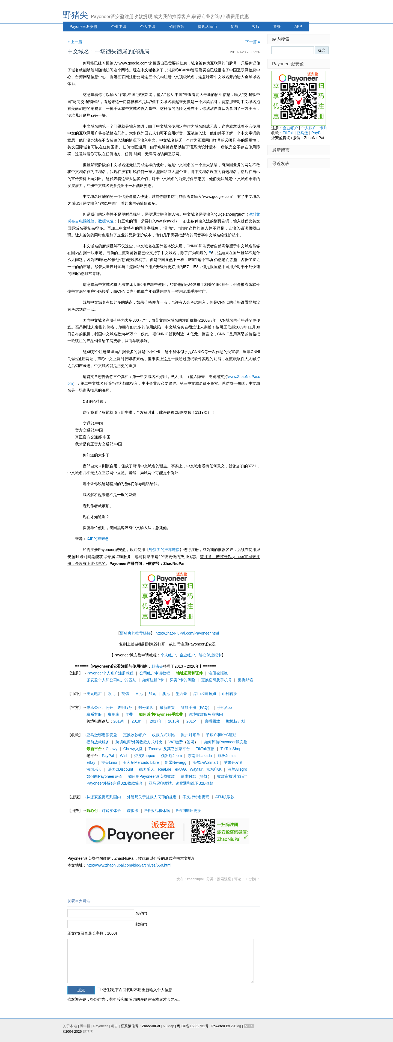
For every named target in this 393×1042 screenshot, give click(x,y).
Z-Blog (236, 1026)
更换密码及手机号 (216, 680)
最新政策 (167, 707)
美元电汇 (94, 693)
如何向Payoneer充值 (104, 776)
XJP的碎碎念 (98, 538)
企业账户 (187, 655)
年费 (129, 714)
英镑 (125, 693)
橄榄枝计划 (235, 721)
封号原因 (146, 707)
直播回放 (212, 721)
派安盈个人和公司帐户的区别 (111, 680)
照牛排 (85, 1026)
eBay (91, 762)
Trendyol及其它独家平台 (169, 749)
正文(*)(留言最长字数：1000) (92, 933)
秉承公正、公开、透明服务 (109, 707)
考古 (114, 1026)
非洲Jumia (227, 755)
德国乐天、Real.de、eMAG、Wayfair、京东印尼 (180, 769)
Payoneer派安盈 (83, 26)
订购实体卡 (111, 810)
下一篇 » (252, 42)
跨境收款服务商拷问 (206, 714)
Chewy (111, 749)
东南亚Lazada (200, 755)
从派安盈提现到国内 (104, 797)
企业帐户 (290, 128)
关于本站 (70, 1026)
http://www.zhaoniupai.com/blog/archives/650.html (129, 865)
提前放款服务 (98, 742)
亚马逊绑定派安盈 (102, 735)
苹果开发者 (233, 762)
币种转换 (229, 693)
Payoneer (100, 1026)
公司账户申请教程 (154, 673)
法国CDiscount (120, 769)
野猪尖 (75, 15)
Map (170, 1026)
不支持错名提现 (196, 797)
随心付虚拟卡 (210, 655)
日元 (139, 693)
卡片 (323, 128)
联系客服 (94, 714)
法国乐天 (94, 769)
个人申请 (147, 26)
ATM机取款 (225, 797)
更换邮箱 (245, 680)
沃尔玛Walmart (205, 762)
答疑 (277, 26)
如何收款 (176, 26)
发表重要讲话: (79, 901)
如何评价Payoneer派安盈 (225, 742)
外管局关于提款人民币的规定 (152, 797)
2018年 (138, 721)
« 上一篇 (74, 42)
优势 (234, 26)
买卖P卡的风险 (182, 680)
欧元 (111, 693)
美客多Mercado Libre (141, 762)
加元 (152, 693)
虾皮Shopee (144, 755)
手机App (224, 707)
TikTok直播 (205, 749)
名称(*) (141, 913)
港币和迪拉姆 (204, 693)
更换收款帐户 (134, 735)
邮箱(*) (141, 924)
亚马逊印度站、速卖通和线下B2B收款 (181, 783)
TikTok (288, 133)
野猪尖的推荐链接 (164, 549)
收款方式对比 (163, 735)
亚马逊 (302, 133)
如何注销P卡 (153, 680)
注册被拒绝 (218, 673)
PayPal (108, 755)
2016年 (174, 721)
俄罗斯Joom (171, 755)
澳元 (166, 693)
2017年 (156, 721)
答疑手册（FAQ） (196, 707)
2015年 (192, 721)
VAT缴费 (175, 742)
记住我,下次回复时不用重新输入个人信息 (137, 990)
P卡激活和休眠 (157, 810)
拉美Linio (109, 762)
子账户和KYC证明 (221, 735)
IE (209, 253)
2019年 (119, 721)
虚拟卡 (132, 810)
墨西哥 (181, 693)
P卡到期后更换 (188, 810)
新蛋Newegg (175, 762)
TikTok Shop (231, 749)
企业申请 (118, 26)
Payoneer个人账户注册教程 (110, 673)
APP (298, 26)
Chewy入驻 (133, 749)
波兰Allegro (237, 769)
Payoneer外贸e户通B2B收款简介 (115, 783)
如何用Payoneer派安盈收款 (151, 776)
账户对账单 (190, 735)
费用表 (113, 714)
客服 (256, 26)
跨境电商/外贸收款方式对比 (138, 742)
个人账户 (168, 655)
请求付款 (188, 776)
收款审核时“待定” (231, 776)
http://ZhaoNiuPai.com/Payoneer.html (187, 633)
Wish (124, 755)
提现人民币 (207, 26)
